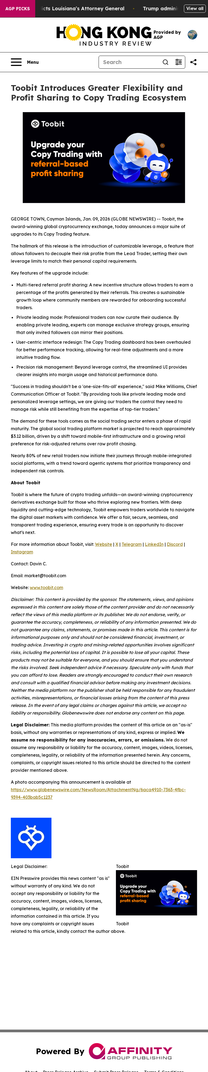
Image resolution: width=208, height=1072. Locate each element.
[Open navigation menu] (25, 62)
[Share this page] (193, 62)
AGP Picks (17, 8)
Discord (175, 544)
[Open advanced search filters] (178, 62)
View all (194, 8)
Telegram (132, 544)
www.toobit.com (46, 587)
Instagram (22, 552)
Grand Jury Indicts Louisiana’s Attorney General (68, 8)
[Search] (129, 62)
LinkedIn (154, 544)
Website (103, 544)
